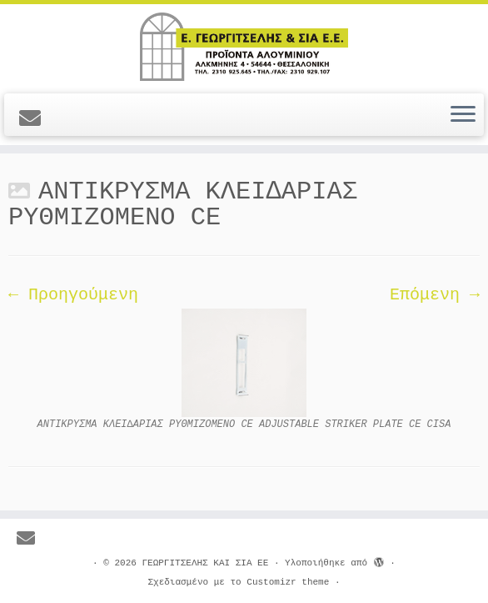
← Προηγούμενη (73, 294)
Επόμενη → (435, 294)
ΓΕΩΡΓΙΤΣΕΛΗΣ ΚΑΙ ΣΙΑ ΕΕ (205, 563)
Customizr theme (287, 582)
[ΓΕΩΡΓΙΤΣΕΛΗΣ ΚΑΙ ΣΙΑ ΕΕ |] (244, 47)
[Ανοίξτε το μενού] (463, 115)
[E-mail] (35, 120)
